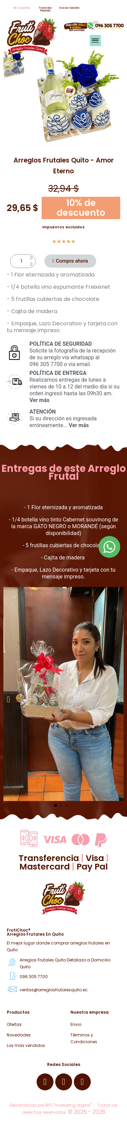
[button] (22, 8)
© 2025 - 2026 (86, 1112)
